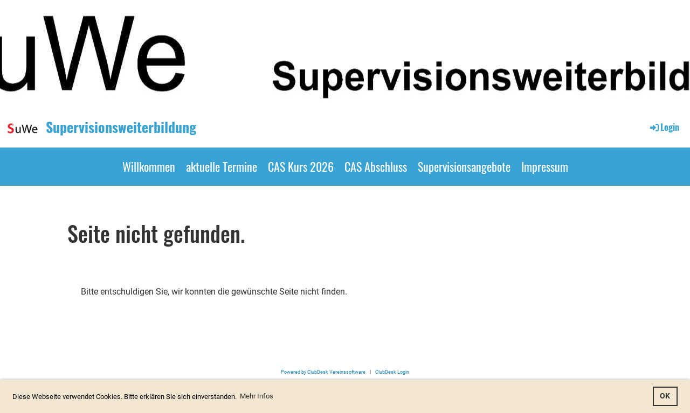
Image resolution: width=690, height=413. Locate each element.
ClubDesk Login (392, 372)
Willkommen (148, 166)
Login (663, 127)
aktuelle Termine (221, 166)
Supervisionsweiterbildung (121, 127)
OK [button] (665, 396)
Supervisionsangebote (464, 166)
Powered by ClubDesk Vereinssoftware (323, 372)
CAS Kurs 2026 (301, 166)
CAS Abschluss (375, 166)
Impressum (544, 166)
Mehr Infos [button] (256, 396)
